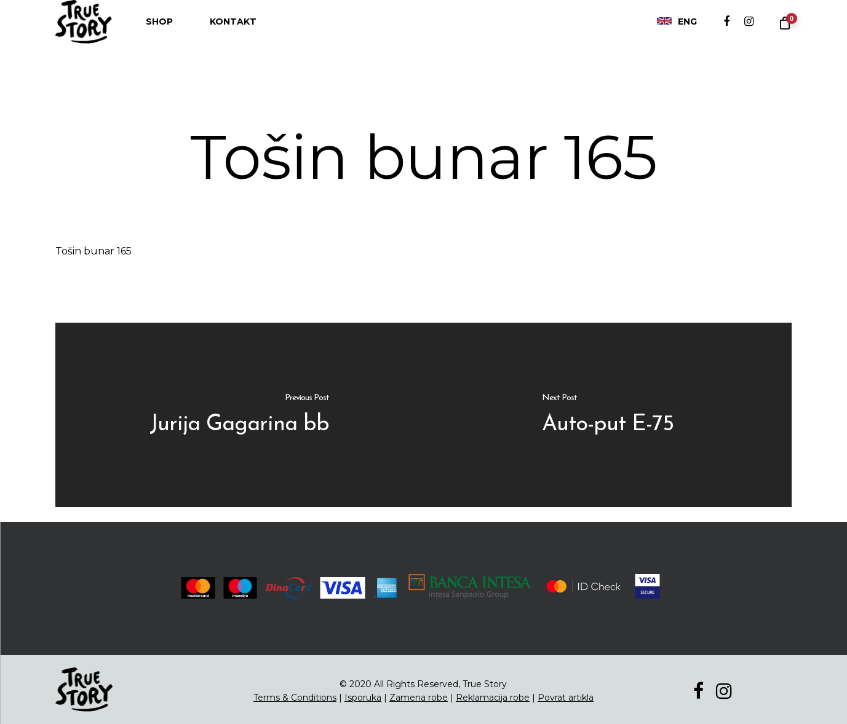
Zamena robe (418, 697)
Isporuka (362, 697)
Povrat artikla (566, 697)
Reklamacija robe (493, 697)
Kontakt (233, 33)
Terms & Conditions (294, 697)
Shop (159, 33)
